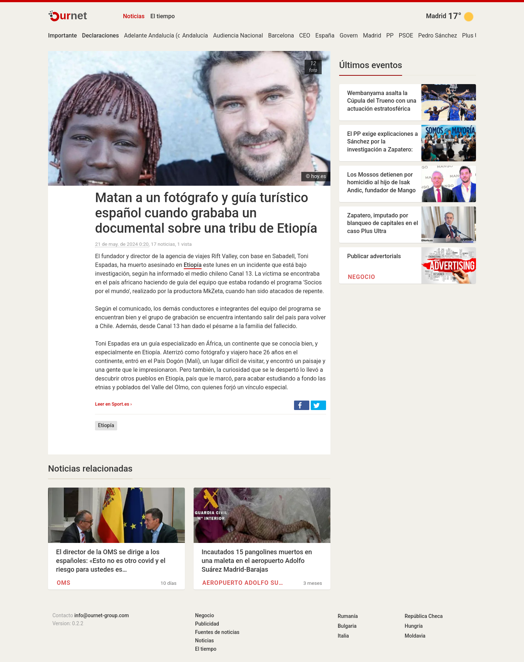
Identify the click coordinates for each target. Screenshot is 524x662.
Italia (343, 636)
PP (389, 35)
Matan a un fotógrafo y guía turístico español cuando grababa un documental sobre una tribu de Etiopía (206, 213)
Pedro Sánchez (437, 35)
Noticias (133, 16)
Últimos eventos (370, 65)
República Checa (424, 616)
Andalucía (195, 35)
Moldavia (415, 636)
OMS (64, 582)
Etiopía (193, 264)
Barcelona (281, 35)
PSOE (406, 35)
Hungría (414, 626)
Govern (349, 35)
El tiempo (162, 16)
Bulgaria (347, 626)
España (325, 35)
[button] (301, 405)
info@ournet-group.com (101, 615)
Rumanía (348, 616)
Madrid (436, 16)
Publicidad (207, 624)
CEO (304, 35)
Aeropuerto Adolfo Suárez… (244, 582)
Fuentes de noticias (217, 632)
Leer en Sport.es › (113, 404)
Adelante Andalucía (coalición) (163, 35)
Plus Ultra (474, 35)
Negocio (361, 276)
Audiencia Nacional (238, 35)
